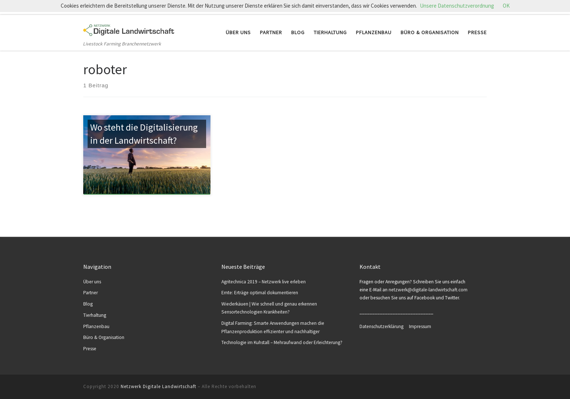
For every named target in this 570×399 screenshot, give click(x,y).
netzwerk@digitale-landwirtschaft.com (428, 290)
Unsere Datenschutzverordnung (457, 5)
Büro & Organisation (103, 337)
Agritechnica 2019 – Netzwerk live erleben (263, 282)
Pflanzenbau (96, 326)
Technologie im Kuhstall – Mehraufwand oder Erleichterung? (281, 342)
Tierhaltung (94, 315)
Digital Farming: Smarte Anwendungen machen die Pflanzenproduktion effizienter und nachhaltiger (272, 327)
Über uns (92, 282)
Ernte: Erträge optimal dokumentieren (259, 293)
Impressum (420, 326)
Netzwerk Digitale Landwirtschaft (158, 386)
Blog (88, 304)
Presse (89, 349)
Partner (90, 293)
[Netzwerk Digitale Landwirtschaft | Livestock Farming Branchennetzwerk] (128, 28)
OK (506, 5)
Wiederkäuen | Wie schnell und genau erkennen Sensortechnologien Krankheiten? (269, 308)
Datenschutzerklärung (384, 326)
